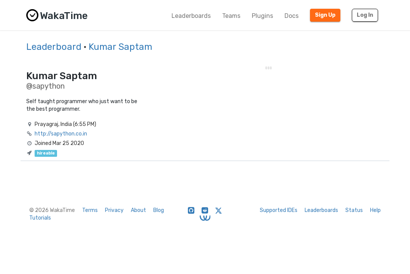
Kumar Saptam (120, 46)
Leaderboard (53, 46)
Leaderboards (191, 15)
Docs (291, 15)
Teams (231, 15)
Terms (90, 210)
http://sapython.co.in (61, 134)
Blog (158, 210)
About (138, 210)
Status (354, 210)
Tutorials (40, 218)
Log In (365, 15)
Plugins (262, 15)
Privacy (114, 210)
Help (375, 210)
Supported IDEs (278, 210)
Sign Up (325, 15)
